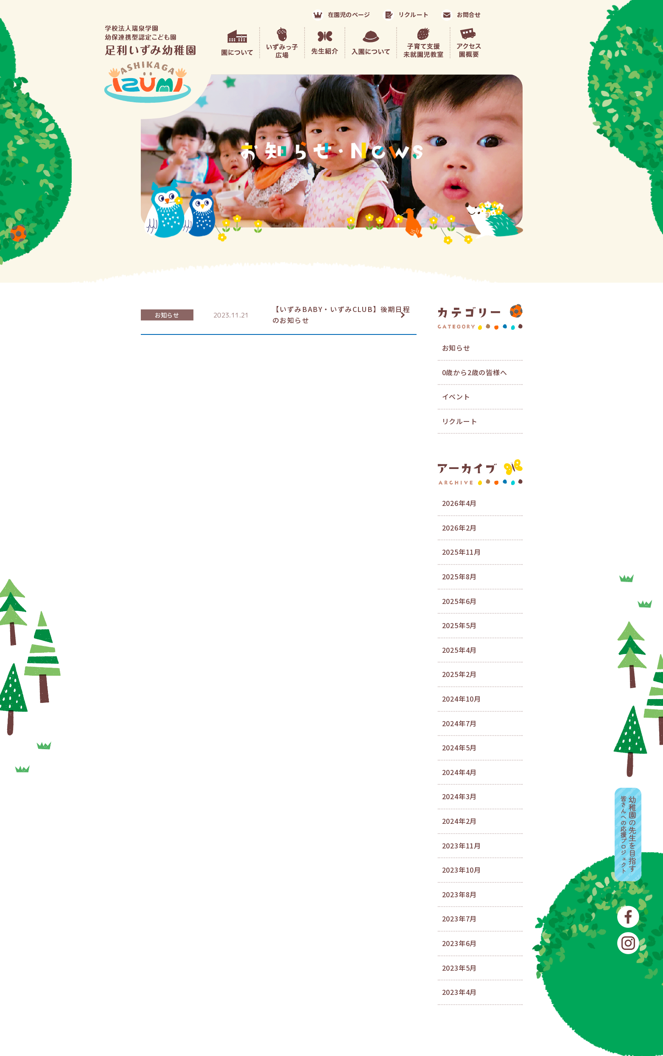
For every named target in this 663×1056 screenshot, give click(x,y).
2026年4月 (459, 503)
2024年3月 (459, 796)
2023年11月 (461, 845)
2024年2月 (459, 821)
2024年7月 (459, 723)
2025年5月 (459, 625)
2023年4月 (459, 992)
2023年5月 (459, 968)
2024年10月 (461, 699)
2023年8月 (459, 894)
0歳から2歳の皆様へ (474, 372)
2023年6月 (459, 943)
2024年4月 (459, 772)
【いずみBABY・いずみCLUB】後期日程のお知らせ (341, 314)
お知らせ (167, 315)
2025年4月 (459, 650)
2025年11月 (461, 552)
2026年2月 (459, 527)
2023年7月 (459, 918)
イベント (456, 396)
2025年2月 (459, 674)
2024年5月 (459, 747)
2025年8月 (459, 576)
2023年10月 (461, 870)
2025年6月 (459, 601)
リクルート (460, 421)
